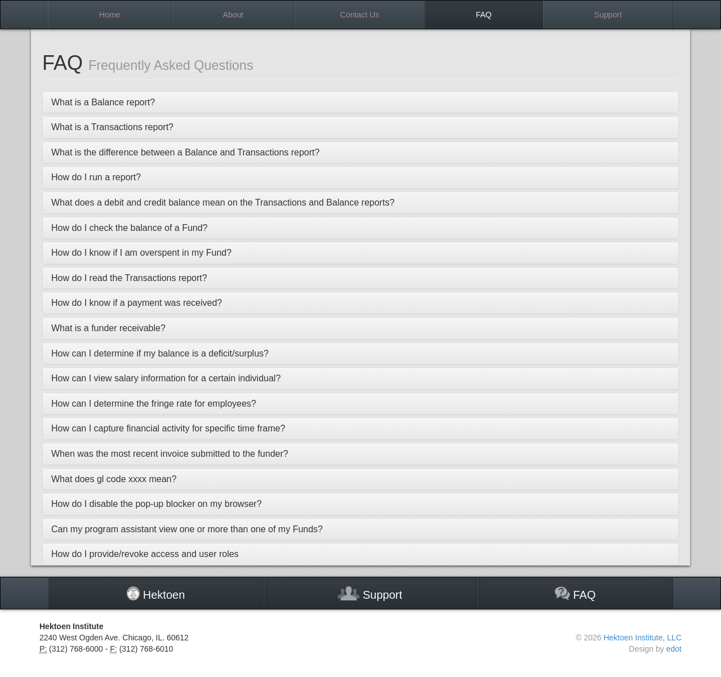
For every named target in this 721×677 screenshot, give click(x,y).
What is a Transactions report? (112, 127)
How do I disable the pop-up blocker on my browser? (156, 504)
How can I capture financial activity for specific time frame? (168, 428)
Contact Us (359, 14)
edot (674, 648)
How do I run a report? (96, 177)
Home (109, 14)
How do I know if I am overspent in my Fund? (141, 252)
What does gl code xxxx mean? (113, 479)
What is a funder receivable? (108, 328)
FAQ (484, 14)
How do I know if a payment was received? (136, 303)
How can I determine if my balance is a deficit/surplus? (160, 353)
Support (608, 14)
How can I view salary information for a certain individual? (166, 378)
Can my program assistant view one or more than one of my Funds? (187, 529)
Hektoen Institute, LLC (642, 637)
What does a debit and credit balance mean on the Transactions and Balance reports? (222, 202)
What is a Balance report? (103, 102)
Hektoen (156, 593)
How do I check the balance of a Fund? (129, 228)
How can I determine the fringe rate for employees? (153, 403)
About (233, 14)
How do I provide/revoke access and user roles (145, 554)
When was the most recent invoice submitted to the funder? (169, 453)
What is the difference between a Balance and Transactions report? (185, 152)
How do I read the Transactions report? (129, 278)
